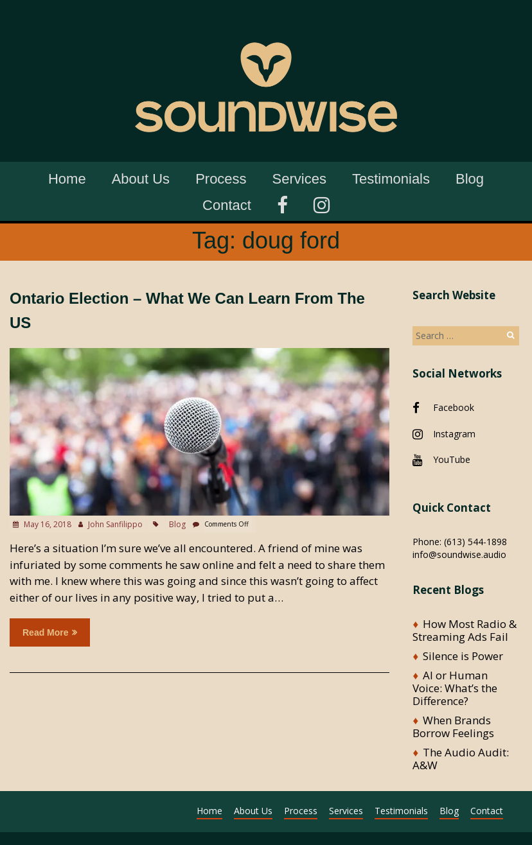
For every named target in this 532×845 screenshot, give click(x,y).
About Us (141, 179)
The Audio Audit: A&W (460, 758)
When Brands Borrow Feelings (453, 726)
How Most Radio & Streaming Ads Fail (464, 630)
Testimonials (391, 179)
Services (299, 179)
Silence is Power (463, 656)
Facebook (453, 407)
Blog (470, 179)
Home (67, 179)
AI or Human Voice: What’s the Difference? (454, 688)
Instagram (454, 434)
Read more (49, 632)
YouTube (451, 459)
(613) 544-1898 (475, 542)
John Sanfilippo (115, 524)
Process (220, 179)
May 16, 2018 (46, 524)
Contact (226, 205)
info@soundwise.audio (459, 554)
